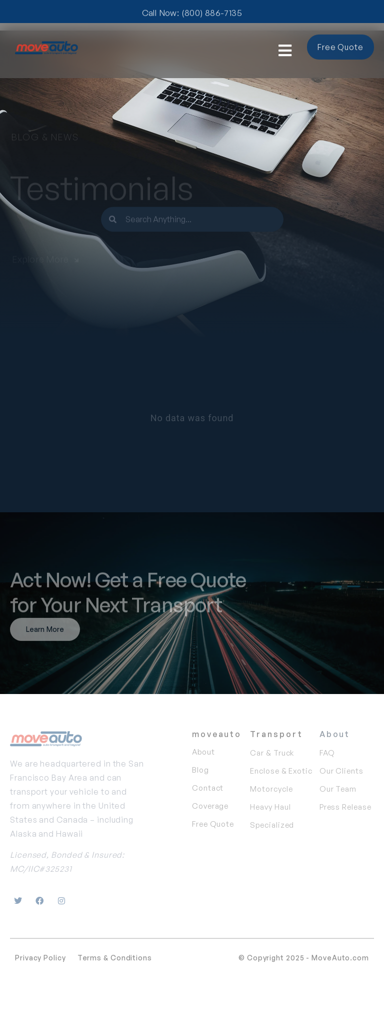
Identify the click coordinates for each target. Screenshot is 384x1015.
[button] (285, 51)
